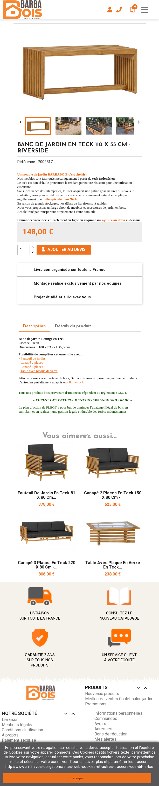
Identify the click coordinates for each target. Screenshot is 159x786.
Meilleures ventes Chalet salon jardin (118, 698)
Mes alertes (105, 739)
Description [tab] (34, 326)
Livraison (10, 719)
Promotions (95, 703)
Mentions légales (17, 724)
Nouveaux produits (102, 693)
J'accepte (77, 778)
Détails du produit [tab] (73, 326)
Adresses (103, 728)
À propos (10, 735)
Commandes (105, 718)
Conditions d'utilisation (22, 729)
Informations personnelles (118, 713)
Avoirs (100, 723)
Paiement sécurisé (19, 740)
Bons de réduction (110, 734)
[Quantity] (23, 250)
